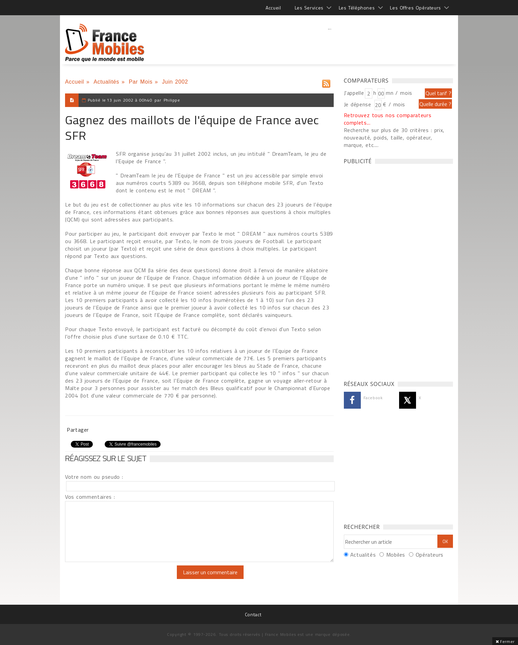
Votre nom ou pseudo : (94, 476)
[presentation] (121, 578)
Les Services (309, 7)
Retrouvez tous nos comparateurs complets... (388, 119)
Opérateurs (429, 555)
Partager (78, 430)
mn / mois (399, 92)
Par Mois (140, 82)
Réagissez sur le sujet (105, 458)
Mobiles (395, 555)
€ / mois (394, 104)
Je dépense (358, 104)
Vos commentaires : (90, 496)
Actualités (106, 82)
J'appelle (354, 92)
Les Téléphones (357, 7)
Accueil (273, 7)
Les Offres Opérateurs (415, 7)
